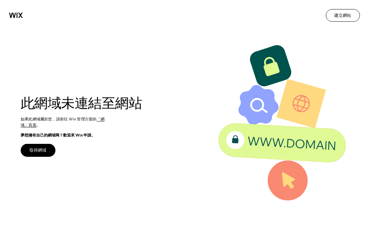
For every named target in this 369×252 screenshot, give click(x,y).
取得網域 (37, 150)
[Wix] (16, 15)
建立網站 (342, 15)
